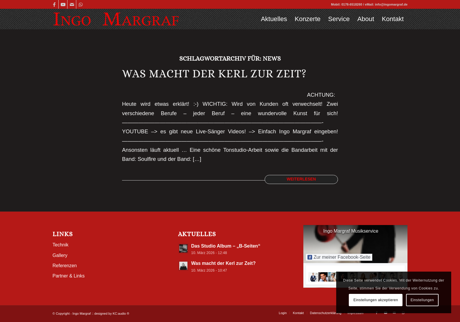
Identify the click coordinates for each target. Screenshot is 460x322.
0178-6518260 (351, 4)
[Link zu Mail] (71, 4)
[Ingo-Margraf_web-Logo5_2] (116, 19)
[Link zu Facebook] (54, 4)
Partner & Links (68, 275)
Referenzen (65, 265)
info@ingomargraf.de (391, 4)
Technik (60, 244)
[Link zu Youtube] (63, 4)
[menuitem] (274, 19)
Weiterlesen (301, 179)
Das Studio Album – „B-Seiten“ (226, 245)
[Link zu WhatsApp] (80, 4)
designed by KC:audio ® (111, 313)
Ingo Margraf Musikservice (350, 231)
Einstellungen (422, 300)
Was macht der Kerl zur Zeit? (214, 73)
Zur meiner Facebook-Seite (339, 257)
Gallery (60, 255)
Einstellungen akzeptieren (376, 300)
